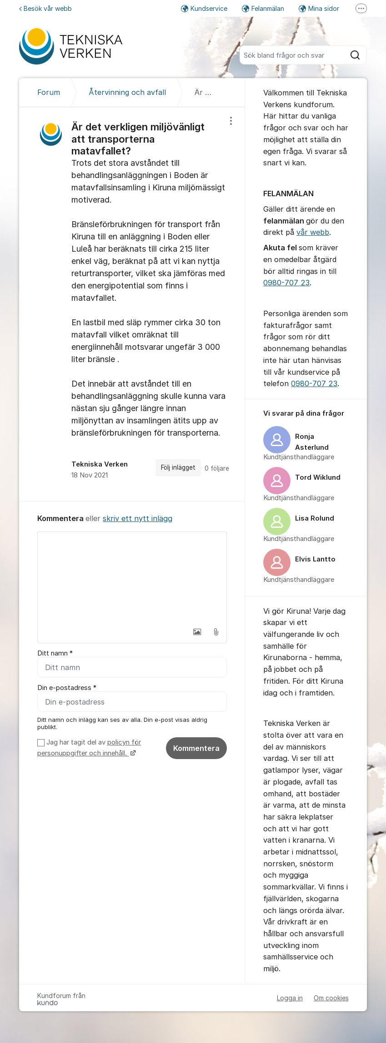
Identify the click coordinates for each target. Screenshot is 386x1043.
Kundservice (204, 8)
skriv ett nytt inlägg (137, 518)
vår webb (312, 232)
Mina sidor (319, 8)
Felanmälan (263, 8)
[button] (197, 632)
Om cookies (331, 998)
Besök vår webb (45, 8)
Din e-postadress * (66, 688)
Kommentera (196, 748)
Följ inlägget (178, 467)
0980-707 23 (286, 282)
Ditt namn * (55, 653)
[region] (132, 304)
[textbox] (132, 577)
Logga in (290, 998)
